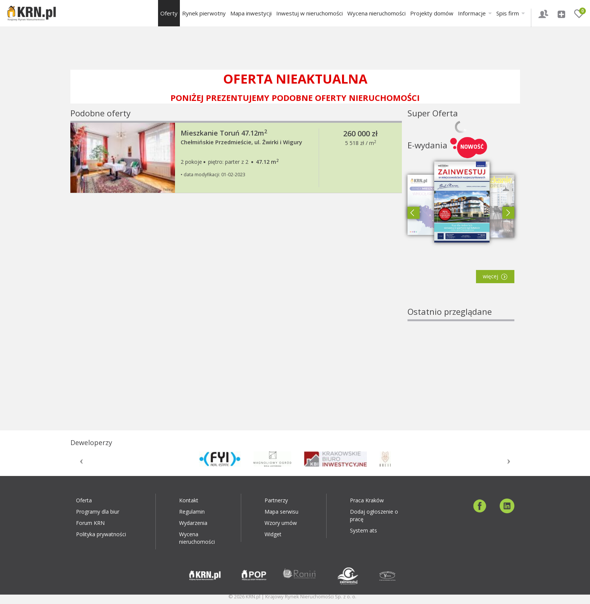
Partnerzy (276, 500)
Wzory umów (281, 522)
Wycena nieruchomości (376, 13)
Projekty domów (431, 13)
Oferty (169, 13)
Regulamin (192, 511)
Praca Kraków (367, 500)
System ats (363, 530)
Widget (273, 534)
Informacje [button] (475, 13)
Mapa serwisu (281, 511)
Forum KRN (90, 522)
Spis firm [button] (510, 13)
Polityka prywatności (101, 534)
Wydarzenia (193, 522)
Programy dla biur (97, 511)
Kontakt (188, 500)
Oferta (84, 500)
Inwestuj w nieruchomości (309, 13)
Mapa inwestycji (251, 13)
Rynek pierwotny (204, 13)
